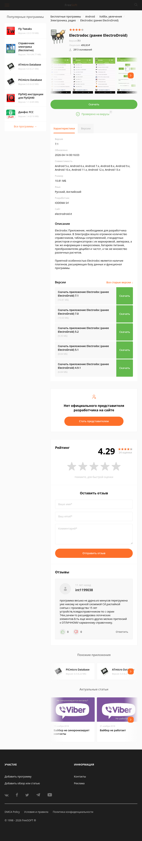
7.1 (75, 40)
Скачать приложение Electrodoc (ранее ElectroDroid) (83, 293)
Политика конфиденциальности (73, 812)
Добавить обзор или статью (22, 783)
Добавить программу (18, 776)
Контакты (80, 776)
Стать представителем (94, 421)
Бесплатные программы (65, 16)
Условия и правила (36, 812)
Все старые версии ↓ (119, 282)
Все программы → (25, 126)
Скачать (94, 104)
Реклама (79, 783)
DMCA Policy (12, 812)
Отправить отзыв (93, 553)
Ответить (122, 632)
